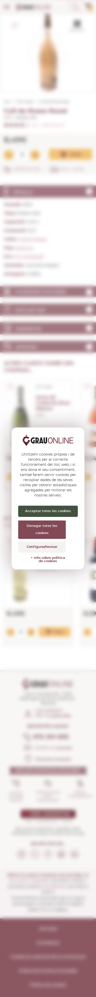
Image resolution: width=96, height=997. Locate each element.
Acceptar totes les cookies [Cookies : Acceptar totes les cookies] (48, 511)
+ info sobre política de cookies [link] (48, 559)
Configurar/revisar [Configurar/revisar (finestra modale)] (42, 547)
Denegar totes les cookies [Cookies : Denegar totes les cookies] (42, 529)
